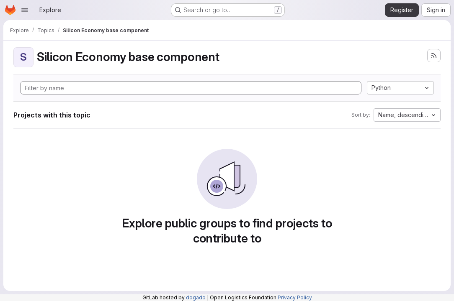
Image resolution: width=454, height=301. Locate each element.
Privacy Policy (295, 297)
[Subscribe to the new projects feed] (434, 55)
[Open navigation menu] (24, 10)
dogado (196, 297)
